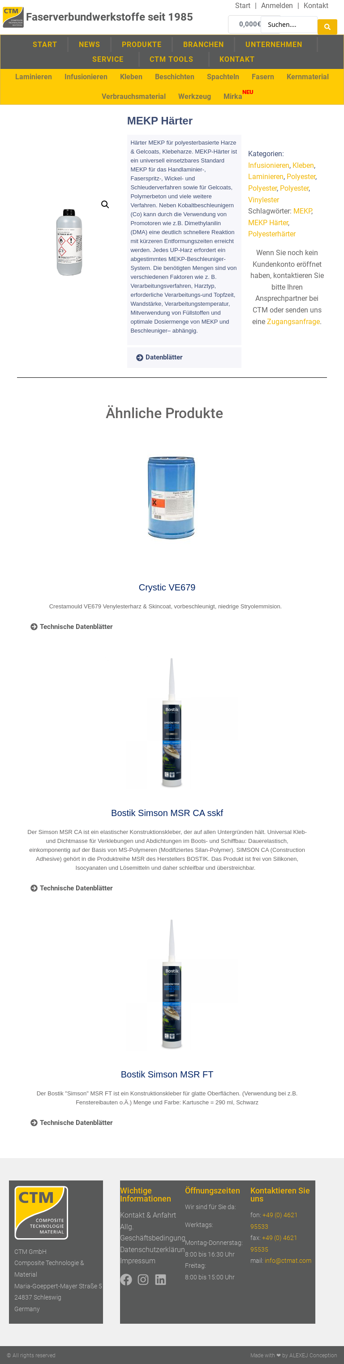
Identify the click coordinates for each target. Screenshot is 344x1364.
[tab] (172, 357)
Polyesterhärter (272, 233)
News (89, 43)
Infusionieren (268, 165)
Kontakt (237, 58)
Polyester (301, 176)
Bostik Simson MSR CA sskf (167, 812)
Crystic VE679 (167, 587)
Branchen (203, 43)
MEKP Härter (268, 222)
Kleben (303, 165)
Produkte (142, 43)
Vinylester (263, 199)
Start (45, 43)
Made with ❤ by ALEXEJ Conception (293, 1355)
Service (110, 58)
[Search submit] (327, 23)
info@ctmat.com (288, 1260)
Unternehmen (276, 43)
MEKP (302, 210)
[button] (33, 76)
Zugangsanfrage (293, 321)
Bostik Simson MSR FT (167, 1074)
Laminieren (266, 176)
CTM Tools (174, 58)
